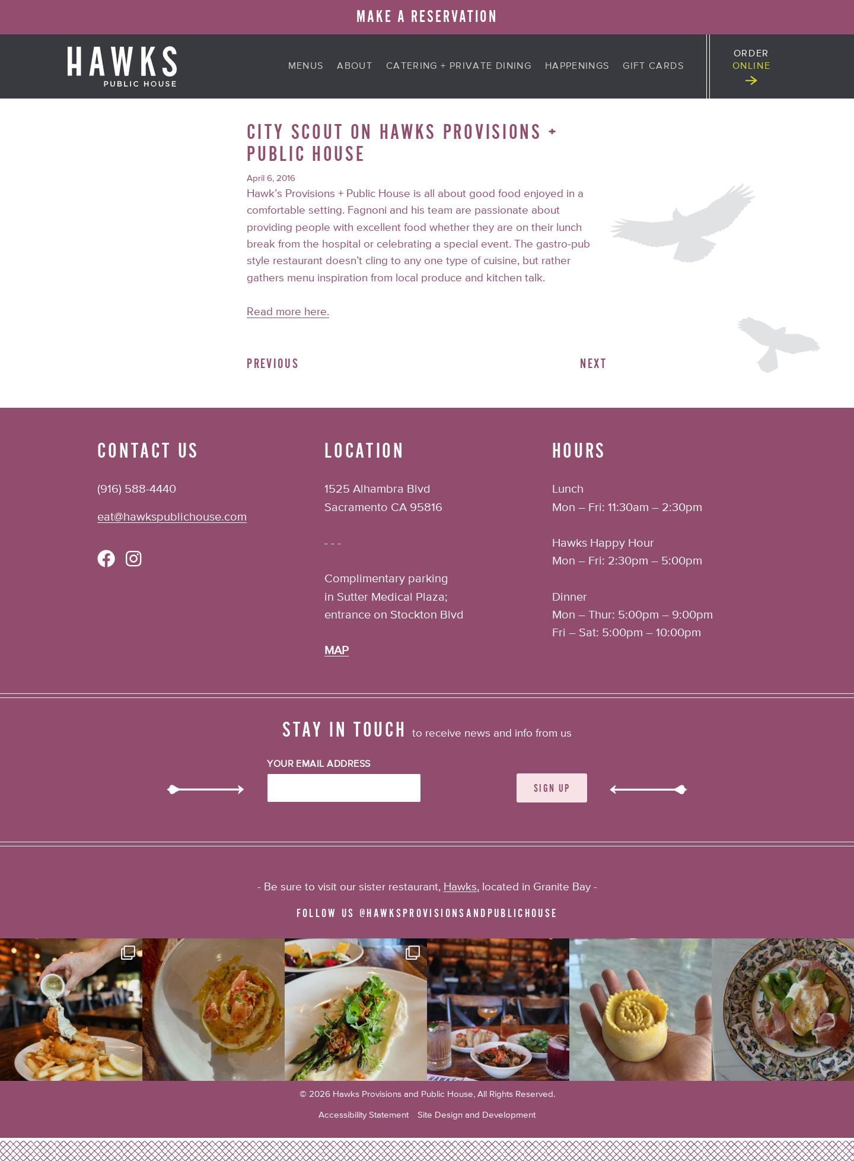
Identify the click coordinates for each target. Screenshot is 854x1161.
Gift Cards (653, 66)
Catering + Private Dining (458, 66)
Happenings (577, 66)
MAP (336, 651)
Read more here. (288, 312)
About (354, 66)
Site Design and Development (477, 1115)
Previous (273, 364)
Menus (306, 66)
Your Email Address (319, 764)
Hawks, (461, 887)
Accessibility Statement (363, 1115)
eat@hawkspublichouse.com (172, 517)
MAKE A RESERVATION (426, 17)
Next (593, 364)
